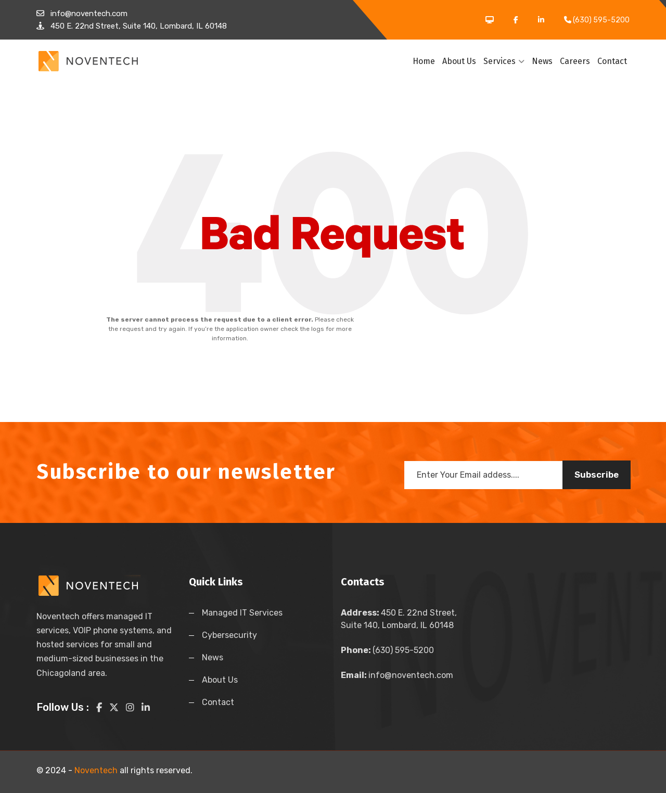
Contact (612, 61)
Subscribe (596, 474)
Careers (575, 61)
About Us (459, 61)
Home (424, 61)
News (542, 61)
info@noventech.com (397, 675)
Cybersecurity (229, 635)
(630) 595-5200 (387, 650)
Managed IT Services (242, 613)
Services (503, 61)
